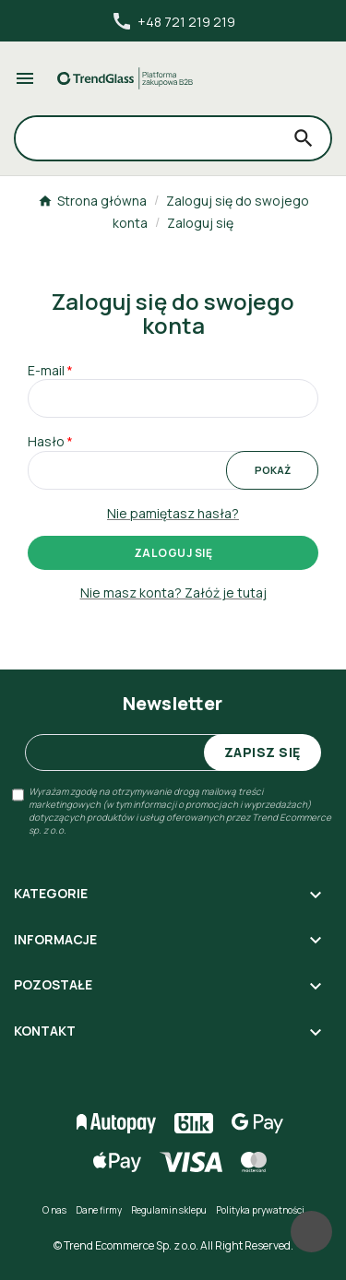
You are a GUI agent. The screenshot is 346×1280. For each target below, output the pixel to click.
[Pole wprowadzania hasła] (173, 470)
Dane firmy (99, 1209)
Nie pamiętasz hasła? (173, 513)
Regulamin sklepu (169, 1209)
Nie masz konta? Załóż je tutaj (173, 592)
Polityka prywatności (260, 1209)
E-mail (46, 370)
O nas (54, 1209)
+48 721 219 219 (173, 21)
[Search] (146, 138)
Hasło (46, 441)
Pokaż (273, 470)
